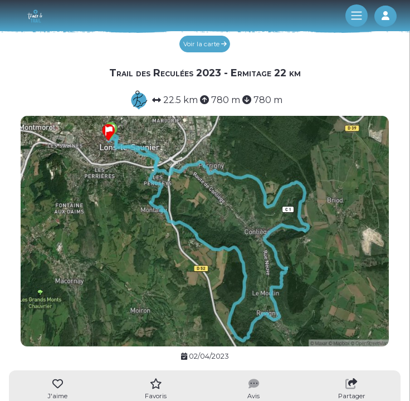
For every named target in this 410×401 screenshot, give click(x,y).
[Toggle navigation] (356, 15)
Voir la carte (205, 44)
